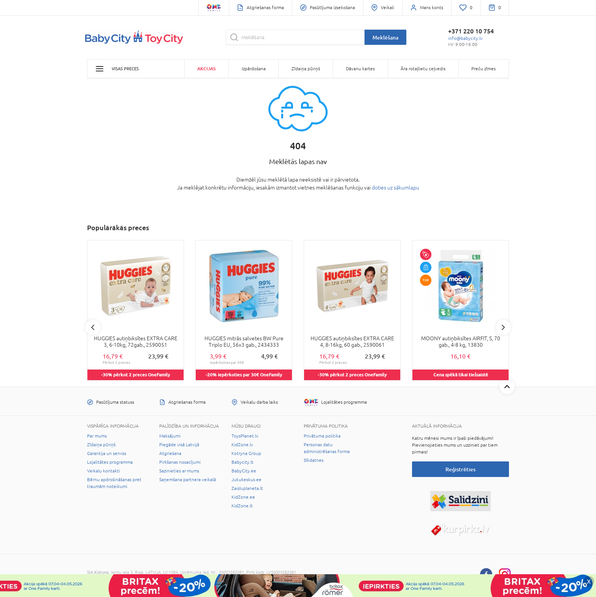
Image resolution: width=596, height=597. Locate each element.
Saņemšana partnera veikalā (187, 479)
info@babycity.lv (465, 38)
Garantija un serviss (106, 453)
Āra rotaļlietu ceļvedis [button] (423, 68)
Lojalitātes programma (110, 462)
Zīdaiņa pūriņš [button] (306, 68)
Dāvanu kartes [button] (360, 68)
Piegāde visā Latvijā (179, 444)
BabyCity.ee (243, 471)
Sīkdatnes (313, 460)
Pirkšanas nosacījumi (180, 462)
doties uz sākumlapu (395, 188)
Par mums (97, 436)
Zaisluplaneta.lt (247, 488)
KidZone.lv (242, 444)
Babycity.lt (242, 462)
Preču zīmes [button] (483, 68)
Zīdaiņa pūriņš (101, 444)
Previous (92, 327)
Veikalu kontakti (103, 471)
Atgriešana (170, 453)
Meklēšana (385, 37)
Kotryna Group (246, 453)
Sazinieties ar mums (179, 471)
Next (503, 327)
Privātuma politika (322, 436)
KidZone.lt (242, 506)
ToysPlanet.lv (244, 436)
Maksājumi (170, 436)
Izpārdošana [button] (254, 68)
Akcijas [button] (206, 68)
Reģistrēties (460, 469)
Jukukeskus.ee (246, 479)
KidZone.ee (243, 497)
